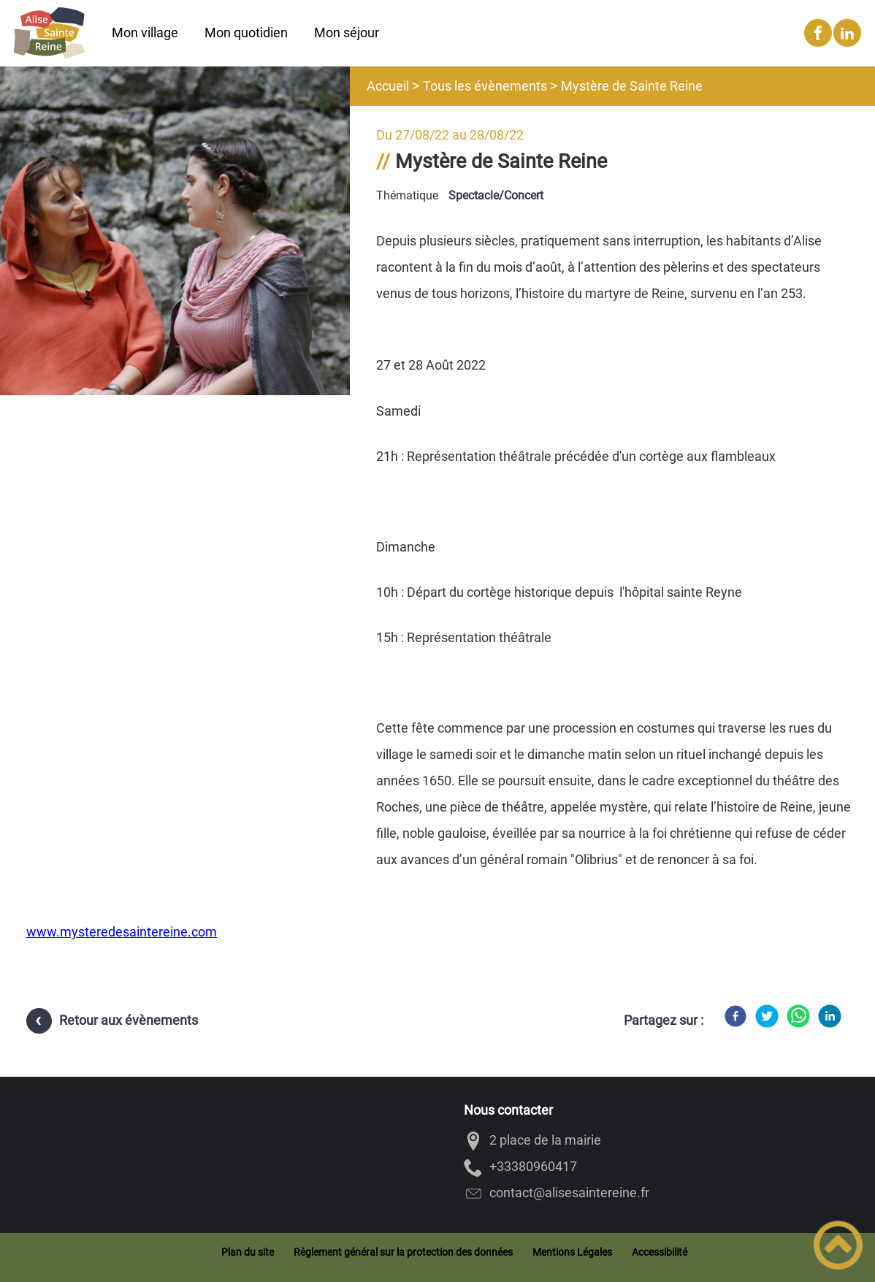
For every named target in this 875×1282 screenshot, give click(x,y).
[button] (838, 1245)
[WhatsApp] (798, 1016)
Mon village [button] (145, 32)
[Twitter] (766, 1016)
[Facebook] (735, 1016)
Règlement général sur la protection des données (403, 1252)
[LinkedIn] (829, 1016)
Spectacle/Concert (495, 195)
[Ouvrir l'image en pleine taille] (175, 231)
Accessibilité (659, 1252)
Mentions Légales (572, 1252)
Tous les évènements (485, 86)
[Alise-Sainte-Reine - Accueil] (49, 32)
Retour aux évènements (128, 1020)
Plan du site (247, 1252)
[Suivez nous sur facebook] (818, 32)
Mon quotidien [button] (246, 32)
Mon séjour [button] (346, 32)
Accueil (388, 86)
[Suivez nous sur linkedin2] (847, 32)
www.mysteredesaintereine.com (121, 931)
